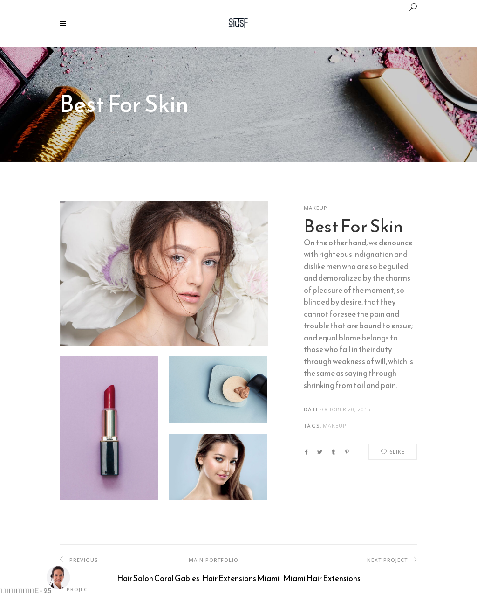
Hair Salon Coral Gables (158, 578)
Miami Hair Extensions (322, 578)
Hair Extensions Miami (240, 578)
